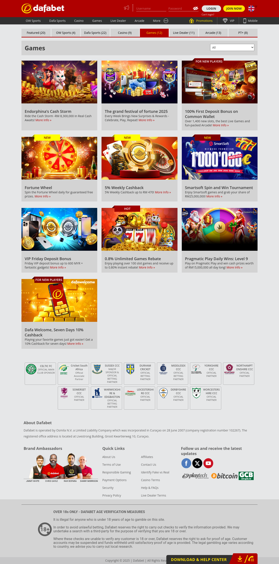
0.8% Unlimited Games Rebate (133, 258)
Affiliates (147, 457)
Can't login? (208, 14)
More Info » (43, 120)
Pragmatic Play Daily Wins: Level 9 (216, 258)
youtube (208, 463)
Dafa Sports (57, 21)
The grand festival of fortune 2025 (136, 111)
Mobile (252, 21)
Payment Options (114, 480)
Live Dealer (118, 21)
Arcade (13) (213, 33)
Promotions (204, 21)
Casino (79, 21)
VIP (231, 21)
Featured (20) (36, 33)
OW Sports (33, 21)
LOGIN (211, 8)
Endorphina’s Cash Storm (48, 111)
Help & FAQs (149, 488)
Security (108, 488)
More (157, 21)
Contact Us (148, 465)
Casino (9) (125, 33)
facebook (186, 463)
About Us (108, 457)
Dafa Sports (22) (95, 33)
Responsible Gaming (116, 472)
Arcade (139, 21)
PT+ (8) (243, 33)
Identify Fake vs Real (155, 472)
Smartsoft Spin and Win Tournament (219, 187)
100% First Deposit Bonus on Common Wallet (211, 114)
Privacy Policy (111, 495)
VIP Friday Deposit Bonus (48, 258)
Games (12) (154, 33)
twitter (197, 463)
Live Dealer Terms (153, 495)
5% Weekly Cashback (124, 187)
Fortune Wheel (38, 187)
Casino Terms (150, 480)
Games (97, 21)
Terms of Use (111, 465)
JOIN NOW (234, 8)
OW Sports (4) (65, 33)
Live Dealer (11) (183, 33)
